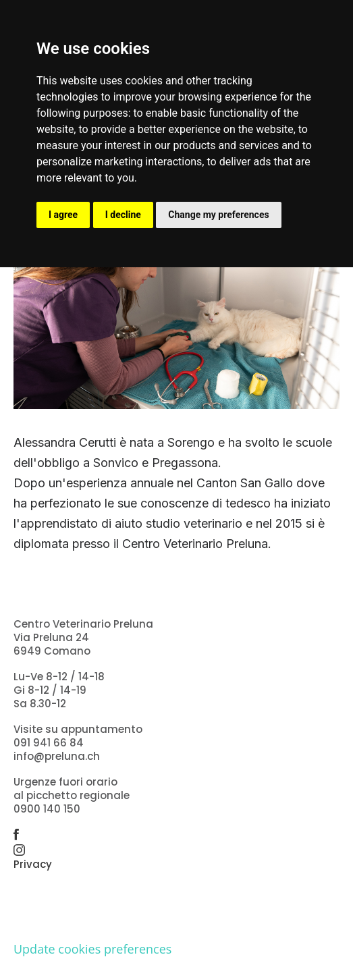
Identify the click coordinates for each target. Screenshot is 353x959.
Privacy (32, 864)
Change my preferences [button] (218, 214)
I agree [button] (63, 214)
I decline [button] (123, 214)
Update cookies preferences (92, 949)
